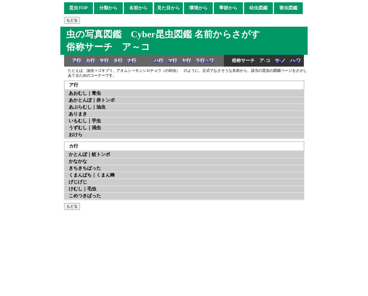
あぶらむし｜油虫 (87, 107)
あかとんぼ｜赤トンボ (92, 100)
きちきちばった (85, 168)
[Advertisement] (184, 253)
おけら (76, 134)
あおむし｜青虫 (85, 93)
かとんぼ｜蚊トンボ (89, 154)
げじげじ (78, 181)
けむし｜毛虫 (82, 188)
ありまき (78, 113)
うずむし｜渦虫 (85, 127)
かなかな (78, 161)
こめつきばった (85, 195)
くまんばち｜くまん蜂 (92, 175)
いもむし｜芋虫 (85, 120)
